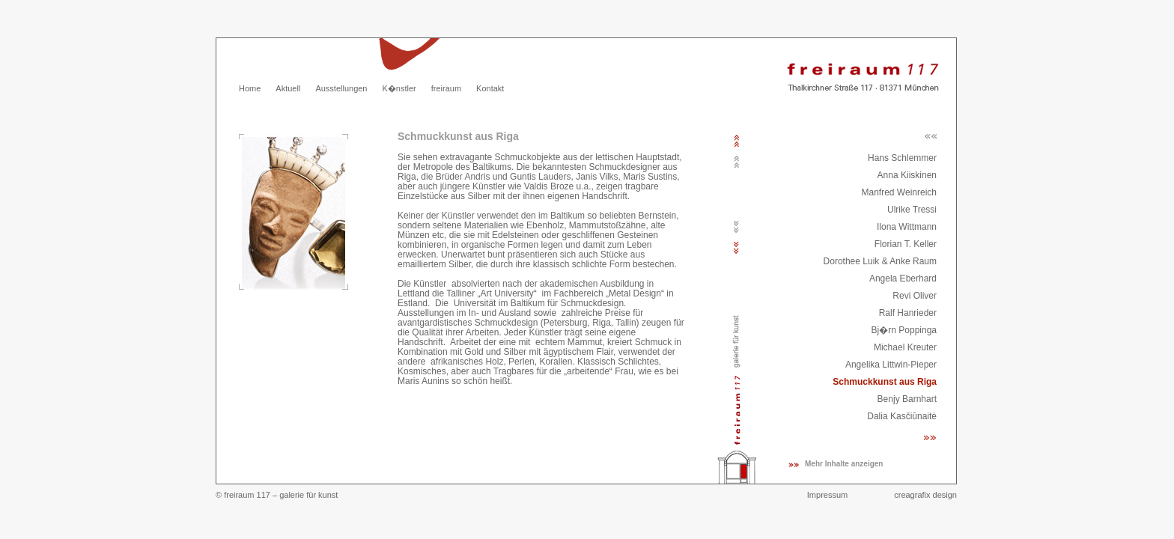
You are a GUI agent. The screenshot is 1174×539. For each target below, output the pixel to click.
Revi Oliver (914, 295)
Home (250, 88)
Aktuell (288, 88)
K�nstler (399, 88)
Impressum (827, 494)
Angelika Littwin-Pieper (891, 364)
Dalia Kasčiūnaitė (902, 416)
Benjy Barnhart (907, 399)
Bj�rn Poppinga (904, 330)
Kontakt (490, 88)
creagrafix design (925, 494)
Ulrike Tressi (912, 209)
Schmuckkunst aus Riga (885, 382)
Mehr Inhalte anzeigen (844, 464)
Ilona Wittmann (907, 227)
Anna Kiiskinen (907, 175)
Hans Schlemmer (902, 158)
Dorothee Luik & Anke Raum (880, 261)
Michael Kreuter (905, 347)
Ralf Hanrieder (908, 313)
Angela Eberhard (903, 278)
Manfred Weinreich (899, 192)
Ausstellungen (341, 88)
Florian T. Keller (906, 244)
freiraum (446, 88)
